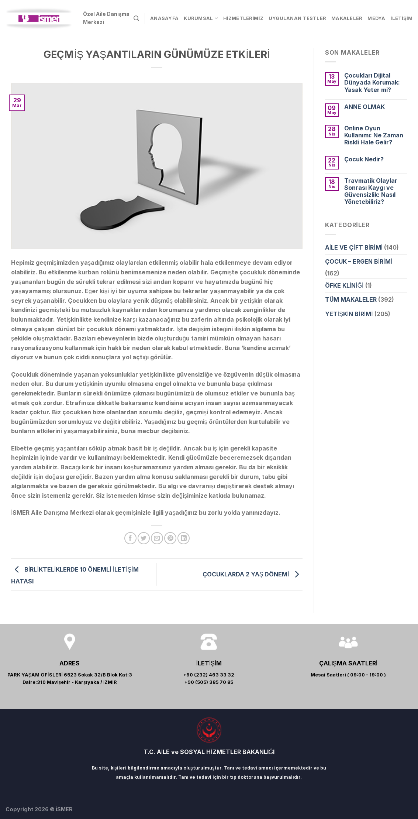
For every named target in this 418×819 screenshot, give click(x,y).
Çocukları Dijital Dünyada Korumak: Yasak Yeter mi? (372, 82)
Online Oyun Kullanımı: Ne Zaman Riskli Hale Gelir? (373, 135)
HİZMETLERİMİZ (243, 18)
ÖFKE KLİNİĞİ (344, 285)
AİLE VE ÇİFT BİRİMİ (354, 247)
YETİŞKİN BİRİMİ (349, 314)
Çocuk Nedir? (364, 159)
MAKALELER (346, 18)
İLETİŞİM (401, 18)
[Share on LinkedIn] (183, 538)
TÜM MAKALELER (351, 299)
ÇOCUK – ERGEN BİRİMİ (358, 261)
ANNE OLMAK (364, 106)
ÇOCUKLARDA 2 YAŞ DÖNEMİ (253, 574)
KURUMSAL (201, 18)
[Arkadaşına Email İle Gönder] (157, 538)
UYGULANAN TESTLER (297, 18)
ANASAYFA (164, 18)
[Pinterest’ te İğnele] (170, 538)
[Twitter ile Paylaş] (144, 538)
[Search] (136, 18)
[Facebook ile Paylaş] (130, 538)
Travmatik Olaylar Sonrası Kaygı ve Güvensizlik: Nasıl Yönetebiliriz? (370, 191)
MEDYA (376, 18)
